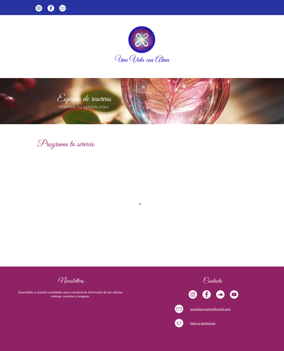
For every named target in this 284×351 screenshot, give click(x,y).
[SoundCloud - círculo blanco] (220, 294)
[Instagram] (39, 8)
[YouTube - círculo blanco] (234, 294)
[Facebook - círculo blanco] (50, 8)
